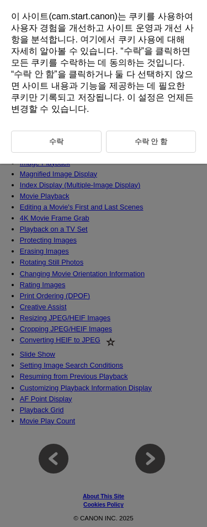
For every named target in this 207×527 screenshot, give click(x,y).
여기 (89, 39)
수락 (132, 51)
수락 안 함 (34, 74)
